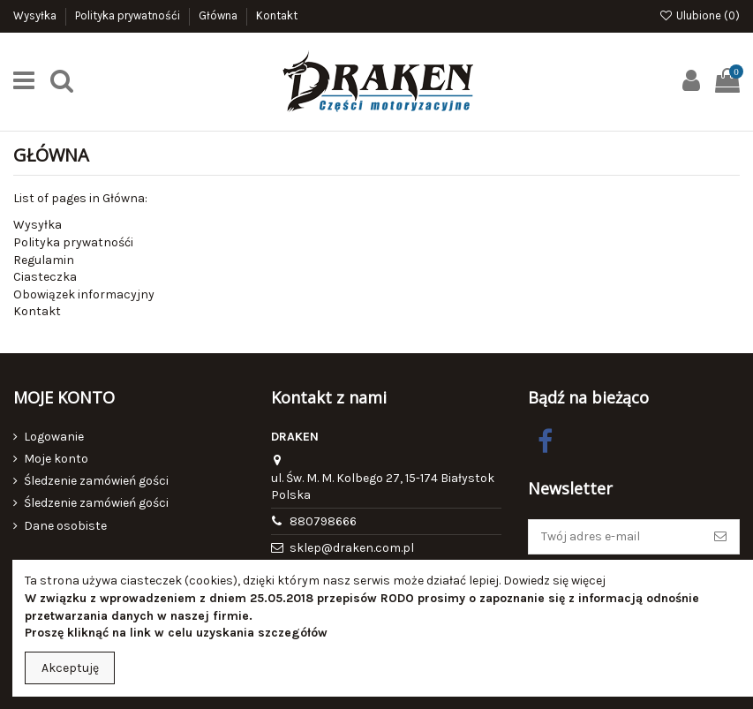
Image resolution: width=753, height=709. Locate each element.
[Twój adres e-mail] (615, 537)
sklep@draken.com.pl (352, 547)
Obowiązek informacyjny (83, 294)
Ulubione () (699, 15)
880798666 (323, 521)
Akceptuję (70, 667)
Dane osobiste (65, 525)
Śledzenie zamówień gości (96, 480)
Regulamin (43, 260)
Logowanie (54, 436)
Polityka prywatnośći (129, 15)
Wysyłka (36, 15)
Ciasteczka (45, 276)
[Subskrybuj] (720, 537)
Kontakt (276, 15)
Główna (219, 15)
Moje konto (56, 458)
